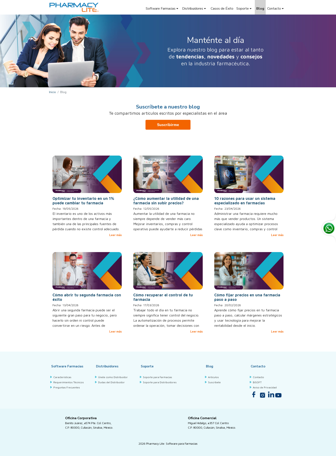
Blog (260, 8)
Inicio (52, 92)
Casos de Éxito (222, 8)
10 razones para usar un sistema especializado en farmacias (244, 200)
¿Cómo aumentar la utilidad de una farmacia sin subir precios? (166, 200)
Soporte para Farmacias (157, 377)
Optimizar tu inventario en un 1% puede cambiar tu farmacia (83, 200)
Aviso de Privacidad (265, 387)
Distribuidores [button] (194, 8)
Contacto (258, 377)
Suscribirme (168, 124)
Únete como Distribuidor (113, 377)
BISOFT (257, 382)
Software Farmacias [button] (162, 8)
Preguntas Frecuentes (66, 387)
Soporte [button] (244, 8)
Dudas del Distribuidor (111, 382)
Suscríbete (214, 382)
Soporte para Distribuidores (160, 382)
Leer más (115, 235)
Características (62, 377)
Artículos (213, 377)
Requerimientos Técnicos (68, 382)
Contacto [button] (276, 8)
